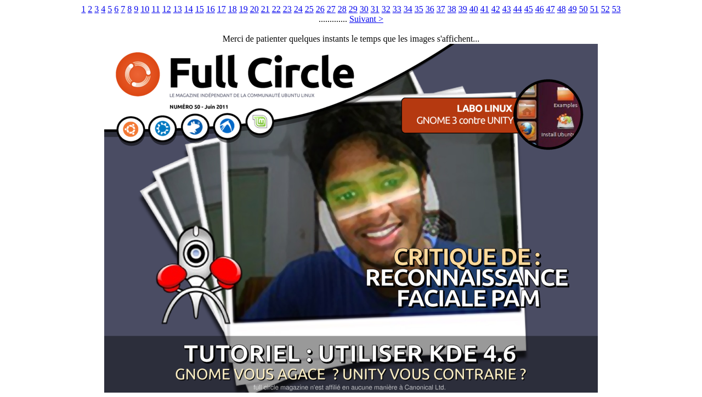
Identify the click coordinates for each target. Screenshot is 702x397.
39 (462, 9)
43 (506, 9)
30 (364, 9)
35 (419, 9)
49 (572, 9)
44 (517, 9)
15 (199, 9)
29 (353, 9)
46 (539, 9)
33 (397, 9)
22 (276, 9)
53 (616, 9)
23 (287, 9)
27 (331, 9)
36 (430, 9)
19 (243, 9)
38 (452, 9)
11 (155, 9)
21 (265, 9)
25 (309, 9)
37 (441, 9)
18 (232, 9)
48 (561, 9)
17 (221, 9)
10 (144, 9)
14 (188, 9)
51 (594, 9)
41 (484, 9)
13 (177, 9)
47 (550, 9)
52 (605, 9)
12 (166, 9)
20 (254, 9)
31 (375, 9)
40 (473, 9)
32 (386, 9)
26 (320, 9)
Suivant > (366, 19)
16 (210, 9)
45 (528, 9)
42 (495, 9)
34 (408, 9)
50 (583, 9)
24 (298, 9)
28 (342, 9)
